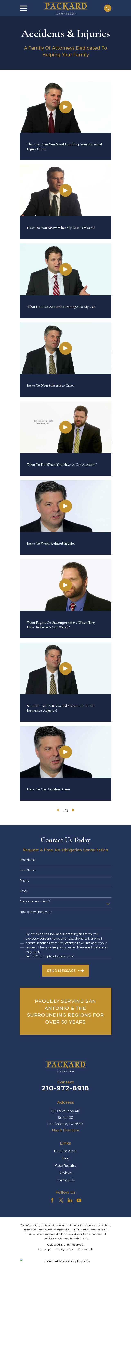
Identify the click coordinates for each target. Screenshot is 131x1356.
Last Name (28, 870)
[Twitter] (61, 1200)
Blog (65, 1158)
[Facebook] (52, 1200)
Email (24, 891)
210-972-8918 (65, 1088)
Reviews (65, 1173)
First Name (28, 860)
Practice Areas (65, 1151)
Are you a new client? (35, 901)
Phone (24, 881)
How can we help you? (36, 912)
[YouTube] (79, 1200)
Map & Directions (65, 1130)
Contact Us (66, 1180)
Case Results (65, 1166)
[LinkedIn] (70, 1200)
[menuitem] (44, 1249)
